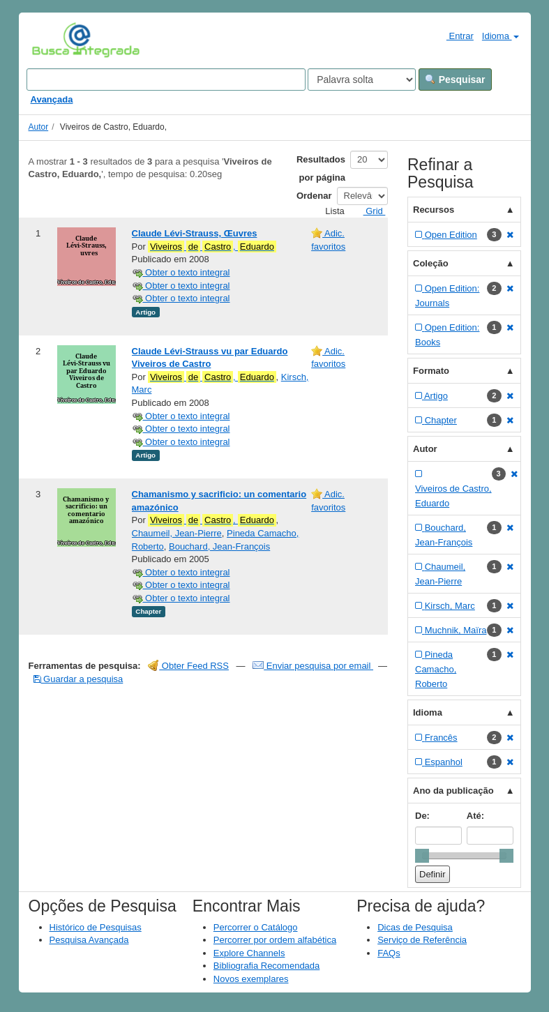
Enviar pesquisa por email (313, 665)
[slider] (422, 856)
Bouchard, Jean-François (219, 546)
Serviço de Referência (422, 940)
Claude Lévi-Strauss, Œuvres (194, 233)
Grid (369, 211)
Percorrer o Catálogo (255, 927)
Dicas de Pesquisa (415, 927)
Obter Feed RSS (188, 665)
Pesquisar (455, 79)
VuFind (53, 39)
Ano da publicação (453, 790)
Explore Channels (249, 953)
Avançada (52, 99)
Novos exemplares (251, 979)
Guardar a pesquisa (78, 679)
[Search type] (362, 79)
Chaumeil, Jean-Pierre (177, 533)
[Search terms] (166, 79)
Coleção (431, 263)
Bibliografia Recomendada (266, 965)
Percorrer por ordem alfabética (274, 940)
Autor (39, 127)
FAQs (388, 953)
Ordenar (314, 195)
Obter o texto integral (181, 272)
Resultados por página (320, 168)
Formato (431, 370)
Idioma (500, 36)
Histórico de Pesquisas (96, 927)
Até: (475, 815)
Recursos (433, 209)
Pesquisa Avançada (89, 940)
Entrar (454, 35)
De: (422, 815)
